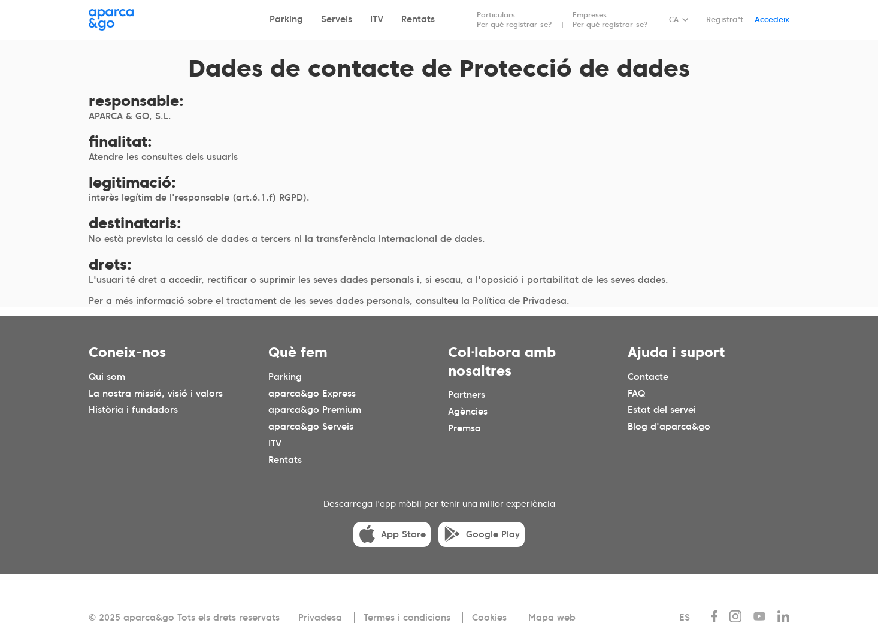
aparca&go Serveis (310, 426)
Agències (468, 411)
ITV (376, 19)
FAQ (636, 393)
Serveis (336, 19)
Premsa (464, 428)
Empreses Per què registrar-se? (610, 19)
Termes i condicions (407, 617)
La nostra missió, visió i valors (156, 393)
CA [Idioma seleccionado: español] (674, 19)
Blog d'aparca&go (669, 426)
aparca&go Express (312, 393)
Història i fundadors (133, 409)
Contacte (648, 376)
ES (684, 617)
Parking (286, 19)
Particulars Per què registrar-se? (514, 19)
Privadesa (320, 617)
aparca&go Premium (314, 409)
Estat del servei (662, 409)
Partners (466, 394)
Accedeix (772, 19)
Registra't (724, 19)
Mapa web (552, 617)
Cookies (489, 617)
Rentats (418, 19)
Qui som (107, 376)
